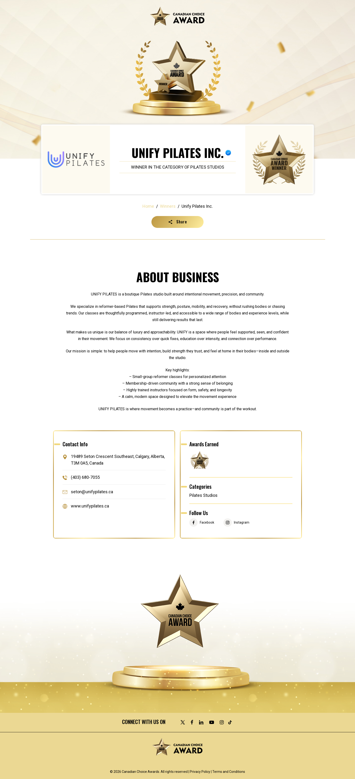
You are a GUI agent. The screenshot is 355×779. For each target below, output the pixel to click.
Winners (168, 206)
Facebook (207, 522)
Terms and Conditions (228, 772)
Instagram (241, 522)
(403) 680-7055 (85, 477)
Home (148, 206)
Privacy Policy (200, 772)
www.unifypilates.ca (90, 505)
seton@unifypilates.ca (92, 491)
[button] (177, 222)
